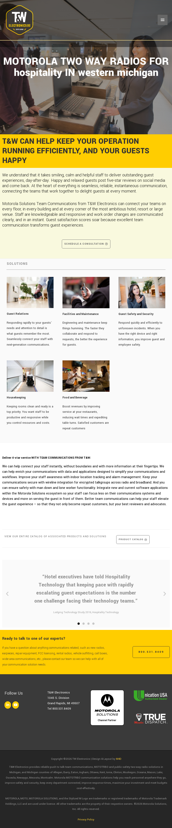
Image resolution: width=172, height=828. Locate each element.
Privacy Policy (86, 820)
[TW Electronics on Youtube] (15, 704)
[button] (7, 594)
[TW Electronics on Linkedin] (7, 704)
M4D (118, 759)
